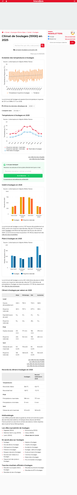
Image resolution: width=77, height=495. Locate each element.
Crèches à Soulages (31, 455)
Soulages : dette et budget (33, 450)
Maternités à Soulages (32, 457)
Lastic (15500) (8, 435)
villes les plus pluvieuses (11, 286)
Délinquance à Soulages (11, 447)
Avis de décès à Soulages (11, 445)
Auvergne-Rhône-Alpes (18, 32)
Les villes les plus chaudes (36, 157)
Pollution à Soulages (10, 450)
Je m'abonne (21, 176)
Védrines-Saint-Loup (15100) (12, 433)
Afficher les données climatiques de (14, 106)
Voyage (51, 36)
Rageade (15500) (9, 430)
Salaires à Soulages (31, 442)
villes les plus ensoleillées (10, 234)
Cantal (29, 32)
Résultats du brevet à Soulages (34, 468)
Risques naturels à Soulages (12, 452)
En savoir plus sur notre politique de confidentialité (16, 179)
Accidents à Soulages (31, 447)
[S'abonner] (61, 42)
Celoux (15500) (29, 433)
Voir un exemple (70, 36)
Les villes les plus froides (36, 159)
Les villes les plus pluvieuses (35, 364)
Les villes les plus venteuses (35, 366)
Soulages (35, 32)
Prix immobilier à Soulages (33, 460)
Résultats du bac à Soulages (12, 472)
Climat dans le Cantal (32, 435)
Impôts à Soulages (31, 445)
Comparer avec (7, 110)
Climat (7, 32)
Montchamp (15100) (31, 430)
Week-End (52, 39)
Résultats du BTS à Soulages (33, 470)
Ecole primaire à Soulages (33, 452)
